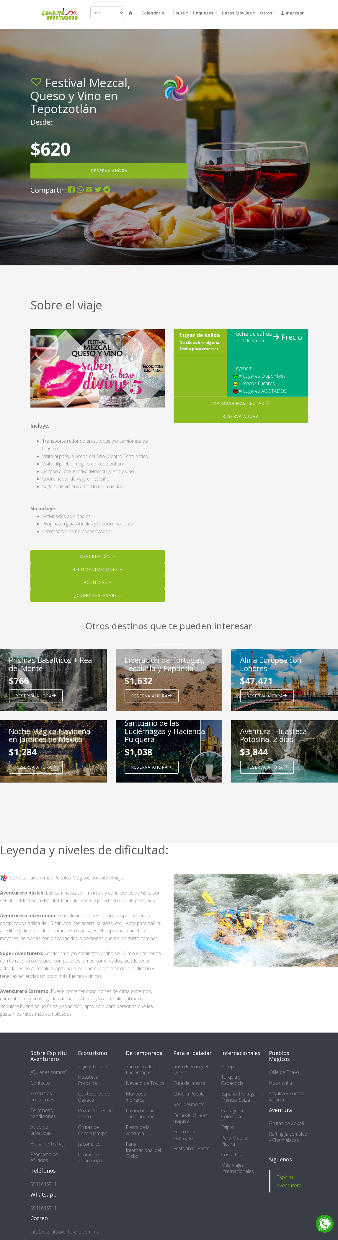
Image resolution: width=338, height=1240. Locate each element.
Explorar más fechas (240, 403)
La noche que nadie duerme (140, 1113)
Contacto (40, 1083)
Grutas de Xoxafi (286, 1123)
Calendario (152, 13)
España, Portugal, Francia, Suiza (239, 1096)
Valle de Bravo (284, 1072)
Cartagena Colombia (232, 1113)
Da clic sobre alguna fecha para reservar (199, 345)
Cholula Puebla (189, 1093)
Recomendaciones (97, 569)
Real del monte (189, 1104)
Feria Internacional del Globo (143, 1150)
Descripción (97, 556)
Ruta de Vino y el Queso (190, 1069)
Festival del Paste (191, 1148)
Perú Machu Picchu (234, 1140)
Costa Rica (232, 1154)
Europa (228, 1066)
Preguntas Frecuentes (42, 1096)
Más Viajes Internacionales (237, 1168)
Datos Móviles (237, 13)
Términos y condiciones (43, 1113)
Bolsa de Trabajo (48, 1143)
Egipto (227, 1127)
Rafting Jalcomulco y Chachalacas (288, 1137)
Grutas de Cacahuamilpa (92, 1130)
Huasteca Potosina (88, 1080)
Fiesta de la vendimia (138, 1130)
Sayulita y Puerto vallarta (286, 1096)
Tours (178, 13)
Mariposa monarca (136, 1096)
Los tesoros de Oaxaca (94, 1096)
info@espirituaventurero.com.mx (64, 1231)
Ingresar (292, 13)
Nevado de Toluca (145, 1083)
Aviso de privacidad (41, 1130)
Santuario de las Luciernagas (143, 1069)
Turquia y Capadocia (232, 1080)
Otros (266, 13)
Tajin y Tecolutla (94, 1066)
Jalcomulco (89, 1144)
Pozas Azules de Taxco (95, 1113)
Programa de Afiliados (44, 1157)
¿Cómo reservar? (97, 595)
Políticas (98, 582)
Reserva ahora (35, 696)
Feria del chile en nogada (190, 1118)
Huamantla (280, 1083)
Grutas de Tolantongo (90, 1157)
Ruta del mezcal (189, 1083)
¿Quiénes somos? (48, 1072)
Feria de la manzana (184, 1134)
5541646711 (43, 1184)
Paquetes (203, 13)
